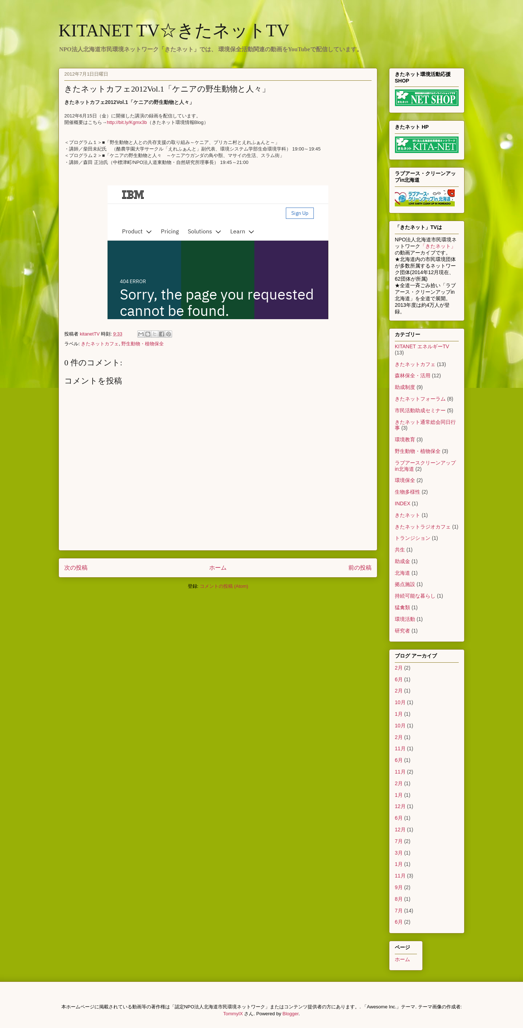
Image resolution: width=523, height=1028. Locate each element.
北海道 (402, 573)
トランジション (412, 538)
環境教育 (405, 439)
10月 (400, 702)
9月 (399, 887)
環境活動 (405, 619)
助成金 (402, 561)
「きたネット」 (438, 246)
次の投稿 (76, 568)
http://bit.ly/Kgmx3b (127, 122)
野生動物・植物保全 (142, 343)
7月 (399, 841)
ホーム (218, 568)
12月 (400, 806)
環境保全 (405, 480)
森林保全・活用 (412, 375)
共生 (400, 550)
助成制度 (405, 387)
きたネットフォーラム (420, 399)
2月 (399, 668)
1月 (399, 714)
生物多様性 (407, 492)
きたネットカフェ (100, 343)
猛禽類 (402, 607)
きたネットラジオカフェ (423, 527)
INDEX (402, 503)
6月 (399, 679)
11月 (400, 748)
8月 (399, 899)
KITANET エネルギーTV (422, 346)
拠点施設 (405, 584)
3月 (399, 853)
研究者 (402, 631)
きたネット (407, 515)
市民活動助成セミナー (420, 410)
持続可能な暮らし (415, 596)
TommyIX (233, 1013)
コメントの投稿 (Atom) (224, 586)
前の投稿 (360, 568)
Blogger (291, 1013)
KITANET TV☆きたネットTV (173, 30)
